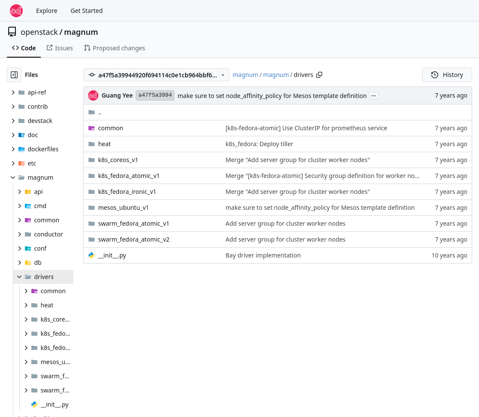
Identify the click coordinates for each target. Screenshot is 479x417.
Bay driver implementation (263, 255)
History (447, 75)
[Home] (16, 10)
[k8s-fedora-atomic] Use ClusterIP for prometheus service (306, 128)
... (373, 95)
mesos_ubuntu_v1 (123, 207)
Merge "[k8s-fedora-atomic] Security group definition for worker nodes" (326, 176)
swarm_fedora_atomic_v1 (133, 223)
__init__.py (112, 255)
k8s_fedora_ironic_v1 (127, 191)
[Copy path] (319, 75)
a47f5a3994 (155, 95)
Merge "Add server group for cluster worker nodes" (298, 160)
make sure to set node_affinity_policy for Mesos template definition (272, 96)
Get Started (86, 10)
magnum (81, 32)
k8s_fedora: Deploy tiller (259, 144)
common (110, 128)
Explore (46, 10)
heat (104, 144)
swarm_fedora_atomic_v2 (133, 239)
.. (94, 112)
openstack (39, 32)
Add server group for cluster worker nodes (285, 223)
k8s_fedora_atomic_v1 (129, 176)
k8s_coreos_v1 (118, 160)
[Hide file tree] (14, 74)
